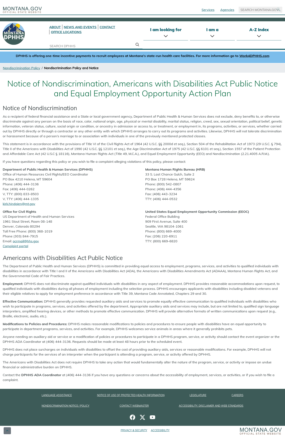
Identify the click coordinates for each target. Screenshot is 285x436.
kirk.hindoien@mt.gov (19, 204)
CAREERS (237, 395)
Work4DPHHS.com (254, 56)
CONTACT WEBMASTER (134, 405)
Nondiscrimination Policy (21, 68)
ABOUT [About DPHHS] (55, 27)
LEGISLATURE (198, 395)
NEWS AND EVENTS (80, 27)
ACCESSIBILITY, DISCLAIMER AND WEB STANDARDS (211, 405)
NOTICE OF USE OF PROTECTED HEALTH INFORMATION (130, 395)
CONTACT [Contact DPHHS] (107, 27)
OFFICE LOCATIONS (66, 32)
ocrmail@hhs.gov (26, 241)
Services (208, 10)
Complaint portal (15, 246)
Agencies (227, 10)
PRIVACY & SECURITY (134, 430)
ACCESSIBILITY (160, 430)
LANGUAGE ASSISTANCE (57, 395)
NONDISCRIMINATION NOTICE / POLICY (65, 405)
